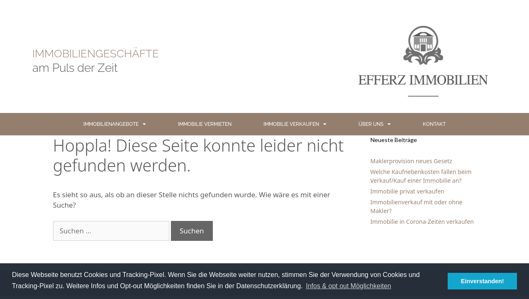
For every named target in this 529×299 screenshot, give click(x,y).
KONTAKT (434, 124)
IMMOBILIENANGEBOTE (114, 124)
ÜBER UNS (374, 124)
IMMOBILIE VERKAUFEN (295, 124)
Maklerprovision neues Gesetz (411, 161)
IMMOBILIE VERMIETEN (205, 124)
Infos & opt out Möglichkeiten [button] (348, 285)
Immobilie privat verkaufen (407, 191)
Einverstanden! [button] (482, 281)
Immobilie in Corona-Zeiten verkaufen (422, 221)
